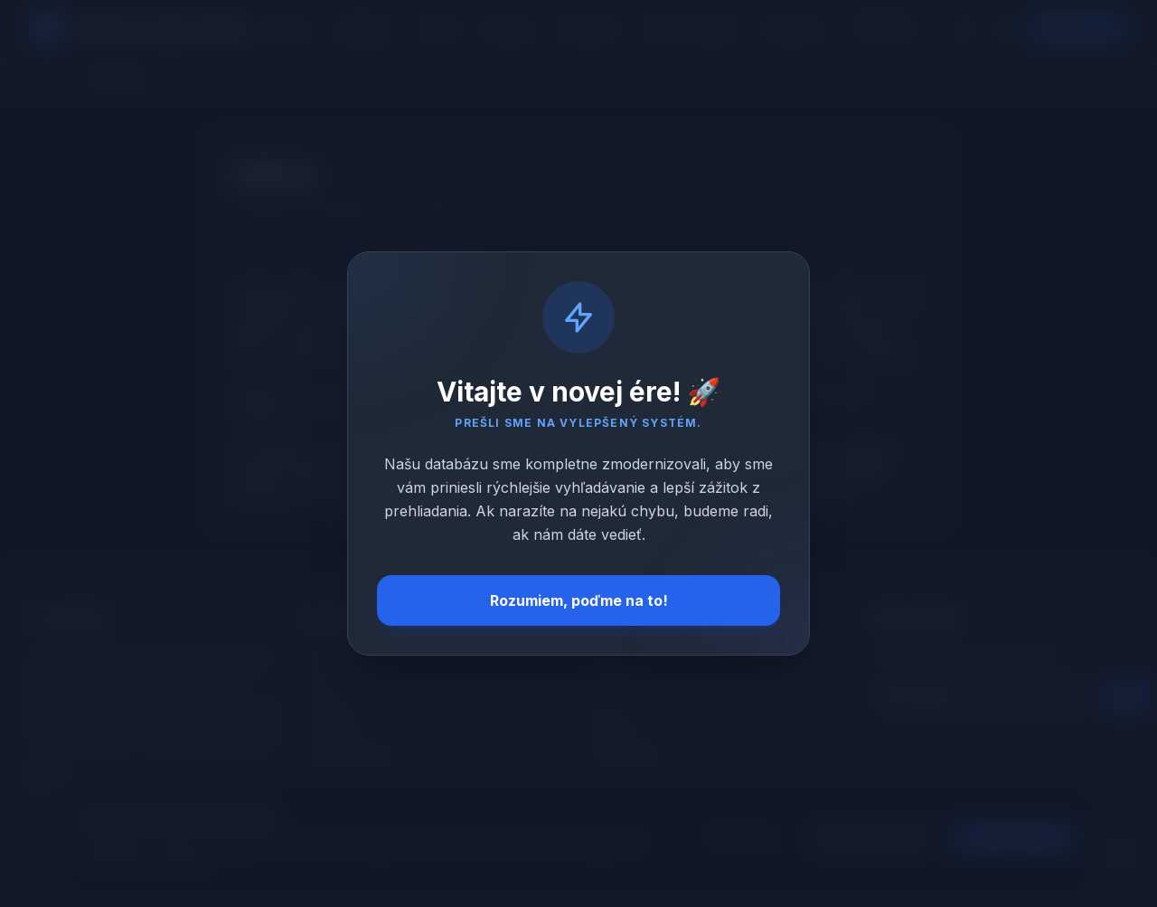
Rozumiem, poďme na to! (579, 600)
